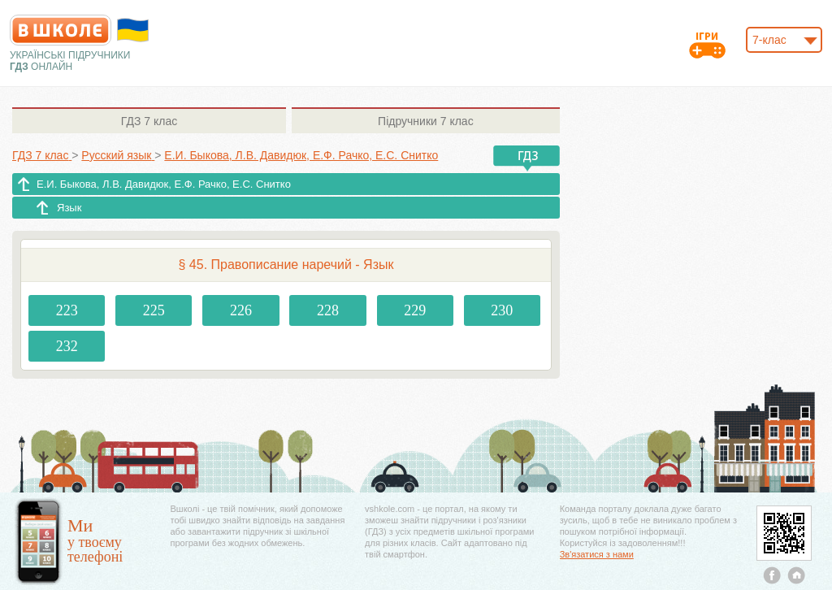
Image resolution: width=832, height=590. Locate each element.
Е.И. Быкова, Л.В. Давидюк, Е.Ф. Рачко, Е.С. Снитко (164, 184)
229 (415, 310)
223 (67, 310)
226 (241, 310)
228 (328, 310)
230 (502, 310)
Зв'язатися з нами (597, 554)
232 (67, 346)
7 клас (149, 121)
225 (154, 310)
